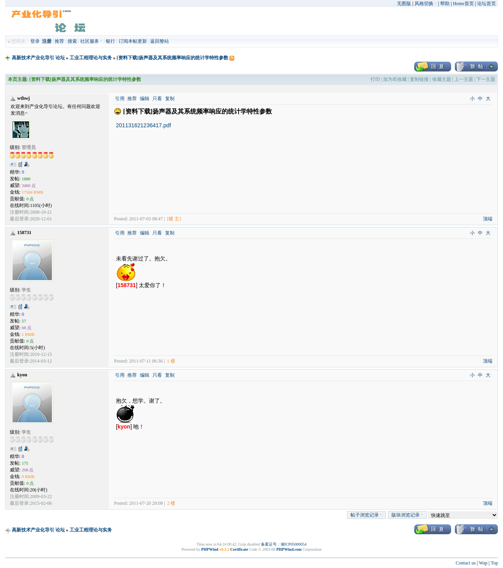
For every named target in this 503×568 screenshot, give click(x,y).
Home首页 (463, 3)
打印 (375, 79)
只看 (157, 98)
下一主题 (485, 79)
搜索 (72, 41)
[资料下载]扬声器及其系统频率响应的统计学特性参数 (172, 57)
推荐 (59, 41)
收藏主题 (441, 79)
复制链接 (419, 79)
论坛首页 (486, 3)
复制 (169, 98)
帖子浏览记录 (366, 515)
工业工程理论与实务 (91, 57)
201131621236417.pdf (143, 125)
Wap (483, 563)
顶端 (487, 219)
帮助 (445, 3)
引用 (120, 98)
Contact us (466, 563)
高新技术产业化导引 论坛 (38, 57)
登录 (35, 41)
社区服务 (91, 41)
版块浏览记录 (407, 515)
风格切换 (426, 3)
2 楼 (171, 503)
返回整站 (159, 41)
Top (494, 563)
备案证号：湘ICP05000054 (284, 544)
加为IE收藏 (394, 79)
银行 (110, 41)
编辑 (144, 98)
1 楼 (171, 361)
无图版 (404, 3)
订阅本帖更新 (133, 41)
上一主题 (463, 79)
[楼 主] (174, 219)
